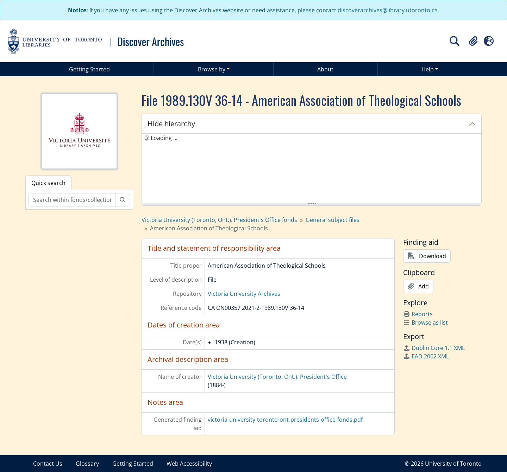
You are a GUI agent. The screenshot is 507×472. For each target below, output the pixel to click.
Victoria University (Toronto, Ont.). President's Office (277, 377)
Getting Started (89, 69)
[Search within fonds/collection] (72, 199)
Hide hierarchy (171, 123)
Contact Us (47, 463)
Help (427, 69)
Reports (418, 314)
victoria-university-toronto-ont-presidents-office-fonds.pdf (285, 419)
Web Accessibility (189, 463)
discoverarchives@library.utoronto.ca (388, 10)
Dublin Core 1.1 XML (434, 348)
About (325, 69)
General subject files (332, 220)
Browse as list (425, 322)
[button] (473, 41)
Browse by (211, 69)
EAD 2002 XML (426, 356)
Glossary (87, 463)
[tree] (311, 169)
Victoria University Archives (244, 294)
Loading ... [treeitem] (164, 138)
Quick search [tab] (48, 183)
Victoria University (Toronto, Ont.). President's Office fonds (219, 220)
